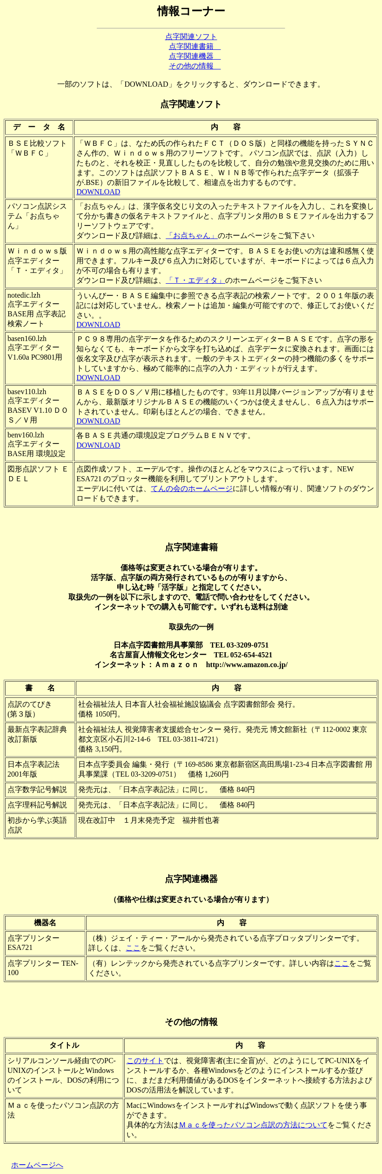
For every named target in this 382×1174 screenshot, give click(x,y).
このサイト (145, 1061)
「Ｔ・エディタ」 (195, 280)
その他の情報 (195, 66)
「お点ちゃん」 (192, 235)
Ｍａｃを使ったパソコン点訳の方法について (253, 1125)
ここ (133, 948)
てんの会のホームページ (192, 488)
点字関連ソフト (191, 37)
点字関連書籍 (195, 46)
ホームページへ (37, 1165)
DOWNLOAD (98, 192)
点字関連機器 (195, 56)
